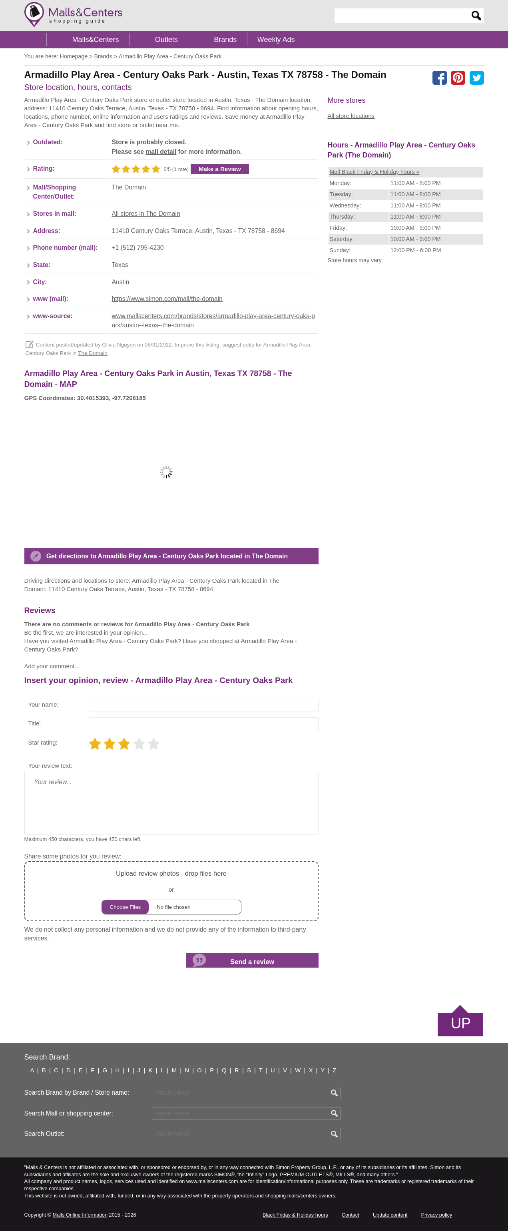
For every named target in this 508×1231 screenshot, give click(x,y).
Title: (34, 723)
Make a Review (220, 168)
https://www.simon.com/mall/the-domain (167, 298)
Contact (350, 1215)
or (171, 891)
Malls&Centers (95, 40)
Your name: (43, 704)
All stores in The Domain (146, 213)
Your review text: (50, 765)
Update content (390, 1215)
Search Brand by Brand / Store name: (76, 1092)
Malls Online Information (80, 1215)
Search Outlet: (44, 1133)
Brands (225, 40)
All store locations (351, 115)
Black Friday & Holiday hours (295, 1215)
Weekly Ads (276, 40)
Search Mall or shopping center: (68, 1113)
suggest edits (238, 345)
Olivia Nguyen (118, 345)
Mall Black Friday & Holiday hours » (375, 172)
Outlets (166, 40)
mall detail (160, 151)
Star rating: (43, 742)
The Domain (129, 187)
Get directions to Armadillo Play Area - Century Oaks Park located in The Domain (167, 556)
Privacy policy (436, 1215)
